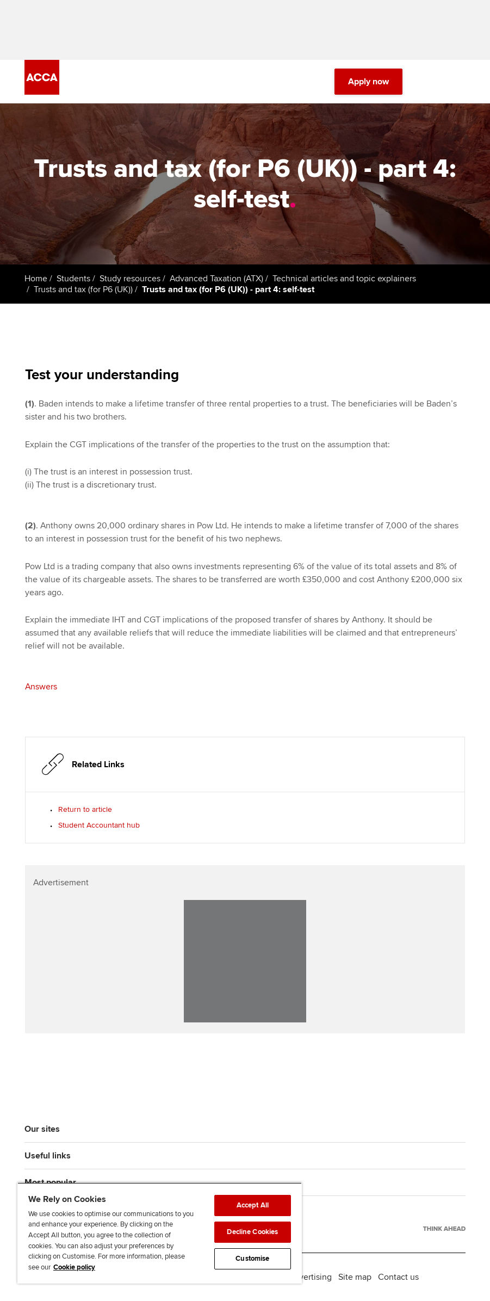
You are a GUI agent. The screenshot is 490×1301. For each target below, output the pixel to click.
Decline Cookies (252, 1232)
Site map (354, 1277)
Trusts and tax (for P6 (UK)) (83, 289)
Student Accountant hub (99, 825)
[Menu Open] (459, 82)
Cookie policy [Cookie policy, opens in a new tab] (74, 1267)
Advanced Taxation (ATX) (216, 278)
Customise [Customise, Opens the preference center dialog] (252, 1258)
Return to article (85, 809)
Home (35, 278)
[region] (159, 1233)
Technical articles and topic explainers (344, 278)
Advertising (310, 1277)
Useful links (47, 1155)
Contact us (398, 1277)
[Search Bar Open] (428, 82)
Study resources (130, 278)
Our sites (42, 1129)
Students (73, 278)
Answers (41, 686)
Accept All (253, 1205)
